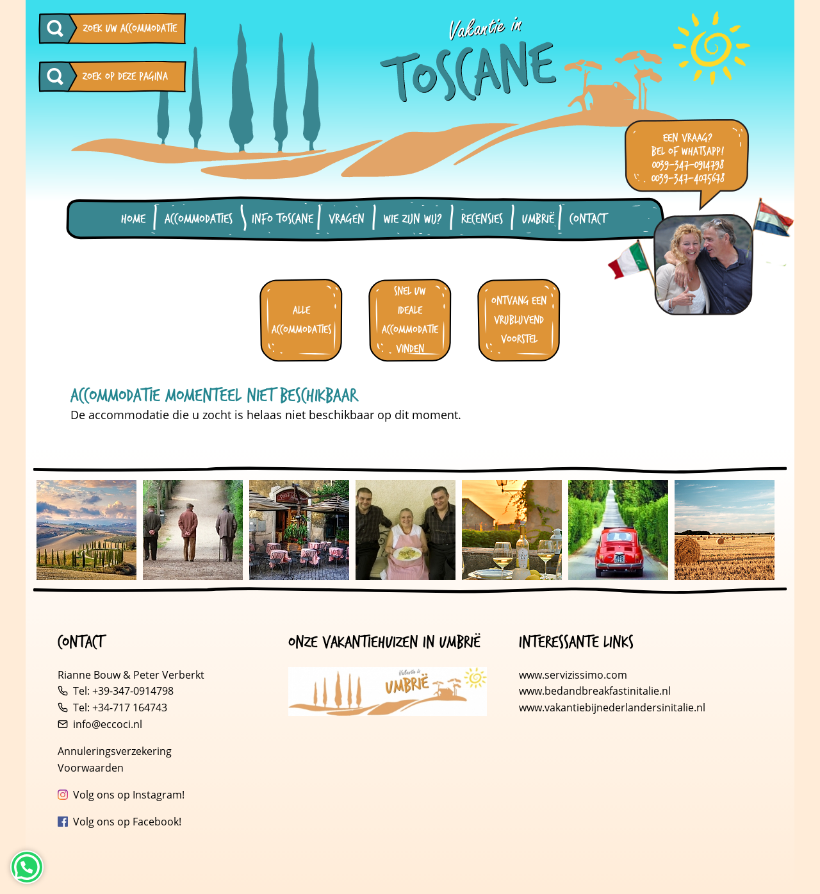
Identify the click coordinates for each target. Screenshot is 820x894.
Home (133, 219)
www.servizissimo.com (573, 675)
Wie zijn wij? (413, 219)
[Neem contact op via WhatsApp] (27, 867)
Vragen (347, 219)
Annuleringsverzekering (115, 751)
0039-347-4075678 (688, 178)
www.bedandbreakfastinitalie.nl (596, 691)
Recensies (482, 219)
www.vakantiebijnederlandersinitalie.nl (612, 707)
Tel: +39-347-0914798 (123, 691)
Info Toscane (282, 219)
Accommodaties (199, 219)
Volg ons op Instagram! (128, 795)
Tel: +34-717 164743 (120, 707)
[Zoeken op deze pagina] (58, 76)
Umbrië (538, 219)
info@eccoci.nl (107, 724)
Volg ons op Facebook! (127, 822)
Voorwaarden (91, 768)
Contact (588, 219)
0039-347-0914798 (688, 165)
